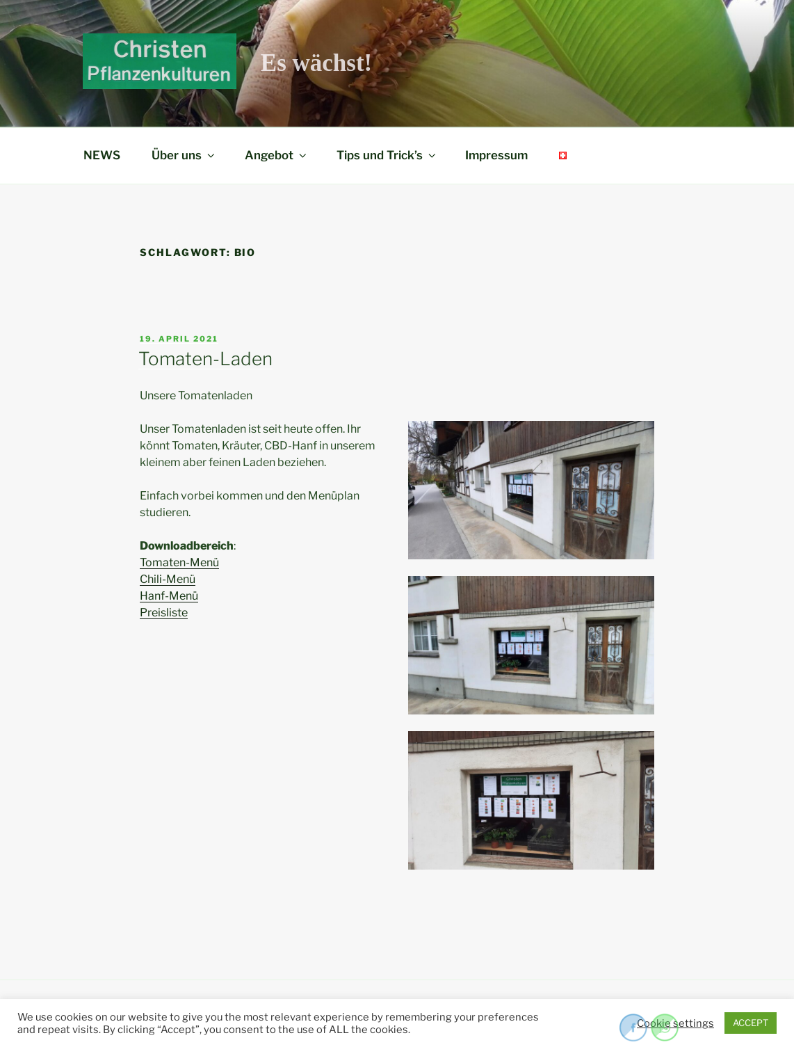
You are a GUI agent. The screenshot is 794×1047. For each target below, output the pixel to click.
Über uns (184, 155)
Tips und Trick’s (387, 155)
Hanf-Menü (169, 595)
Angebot (277, 155)
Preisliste (164, 612)
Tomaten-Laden (205, 358)
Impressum (496, 155)
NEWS (101, 155)
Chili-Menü (167, 579)
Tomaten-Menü (179, 562)
